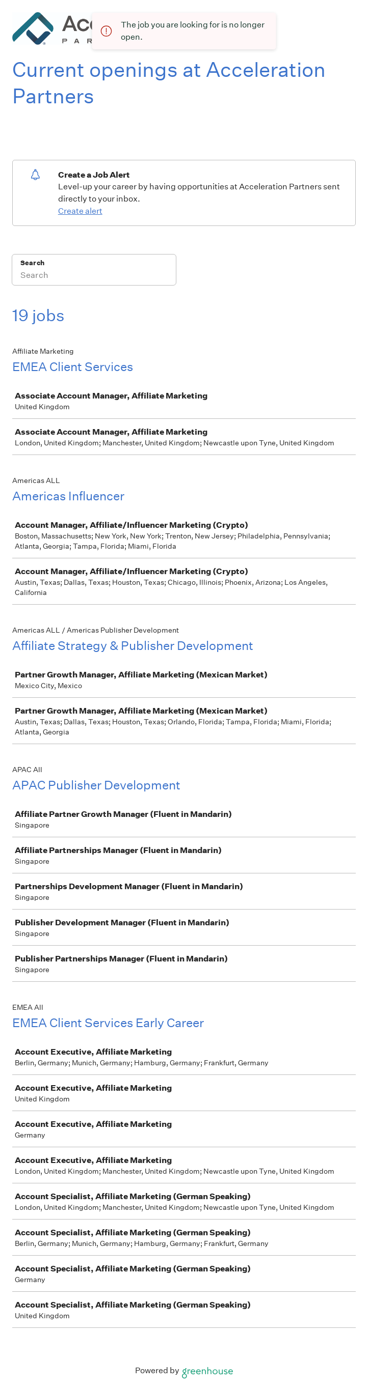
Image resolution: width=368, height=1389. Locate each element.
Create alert (80, 211)
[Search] (94, 276)
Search (32, 263)
